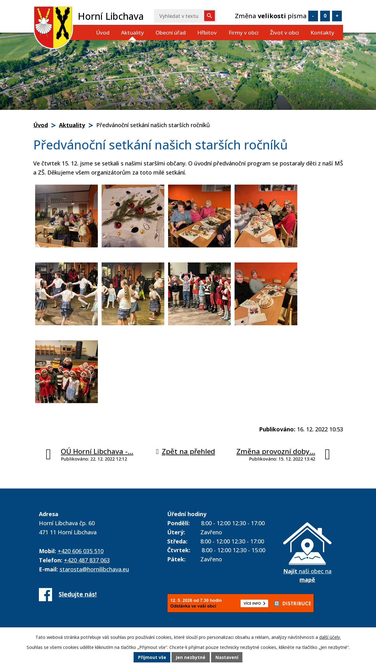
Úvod (102, 32)
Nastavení (227, 658)
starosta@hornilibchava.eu (94, 569)
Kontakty (322, 32)
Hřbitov (207, 32)
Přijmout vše (151, 658)
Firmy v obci (243, 32)
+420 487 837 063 (87, 560)
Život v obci (284, 32)
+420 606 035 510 (80, 551)
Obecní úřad (171, 32)
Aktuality (132, 32)
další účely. (330, 637)
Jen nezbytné (190, 658)
